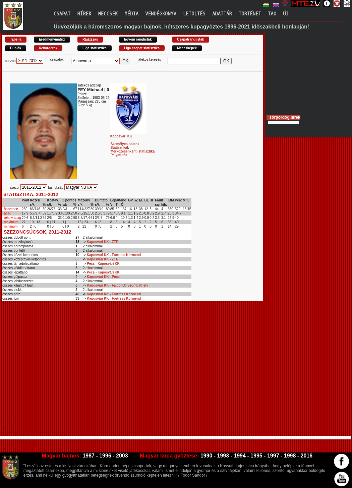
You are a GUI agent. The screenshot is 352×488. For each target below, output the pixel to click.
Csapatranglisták (190, 39)
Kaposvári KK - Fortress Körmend (114, 255)
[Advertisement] (63, 371)
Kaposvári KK (128, 134)
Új (286, 14)
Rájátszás (90, 39)
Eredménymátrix (52, 39)
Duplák (15, 48)
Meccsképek (187, 48)
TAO (272, 14)
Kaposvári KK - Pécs (103, 277)
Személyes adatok (125, 144)
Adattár (222, 14)
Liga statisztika (94, 48)
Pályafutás (119, 155)
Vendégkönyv (160, 14)
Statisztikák (120, 147)
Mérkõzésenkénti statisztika (133, 151)
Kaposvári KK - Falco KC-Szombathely (117, 285)
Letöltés (194, 14)
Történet (250, 14)
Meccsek (108, 14)
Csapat (62, 14)
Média (131, 14)
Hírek (84, 14)
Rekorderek (48, 48)
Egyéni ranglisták (138, 39)
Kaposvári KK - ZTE (102, 242)
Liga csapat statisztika (142, 48)
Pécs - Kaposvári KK (103, 263)
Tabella (15, 39)
